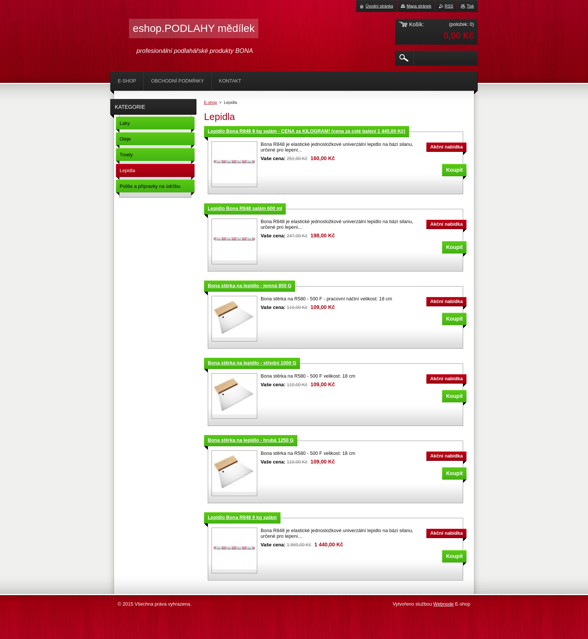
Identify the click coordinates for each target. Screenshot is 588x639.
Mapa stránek (418, 6)
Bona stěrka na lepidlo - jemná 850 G (249, 285)
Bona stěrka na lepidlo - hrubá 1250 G (251, 440)
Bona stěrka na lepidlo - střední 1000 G (252, 363)
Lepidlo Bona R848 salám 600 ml (245, 208)
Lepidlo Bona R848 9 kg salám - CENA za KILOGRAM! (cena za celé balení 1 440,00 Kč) (306, 131)
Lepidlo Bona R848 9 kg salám (242, 517)
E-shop (210, 102)
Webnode (443, 604)
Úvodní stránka (379, 6)
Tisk (470, 6)
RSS (449, 6)
